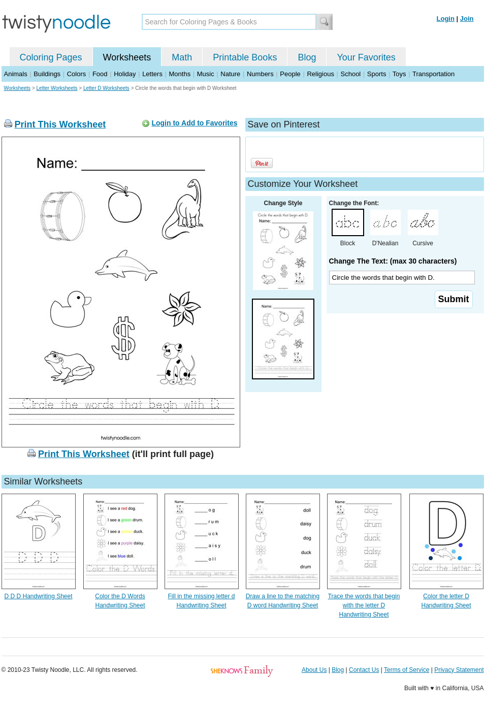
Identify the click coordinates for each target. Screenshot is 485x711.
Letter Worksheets (57, 88)
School (351, 74)
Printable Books (245, 57)
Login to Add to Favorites (194, 123)
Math (182, 57)
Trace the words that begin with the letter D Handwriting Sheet (364, 605)
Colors (76, 74)
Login (446, 18)
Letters (152, 74)
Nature (230, 74)
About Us (314, 669)
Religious (320, 74)
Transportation (433, 74)
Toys (399, 74)
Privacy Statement (458, 669)
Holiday (125, 74)
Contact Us (364, 669)
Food (100, 74)
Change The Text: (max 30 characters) (393, 261)
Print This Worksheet (60, 124)
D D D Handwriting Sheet (38, 596)
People (290, 74)
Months (180, 74)
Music (205, 74)
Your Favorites (366, 57)
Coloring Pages (51, 57)
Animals (15, 74)
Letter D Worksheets (106, 88)
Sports (376, 74)
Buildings (47, 74)
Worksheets (127, 57)
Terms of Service (406, 669)
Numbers (260, 74)
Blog (307, 57)
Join (467, 18)
